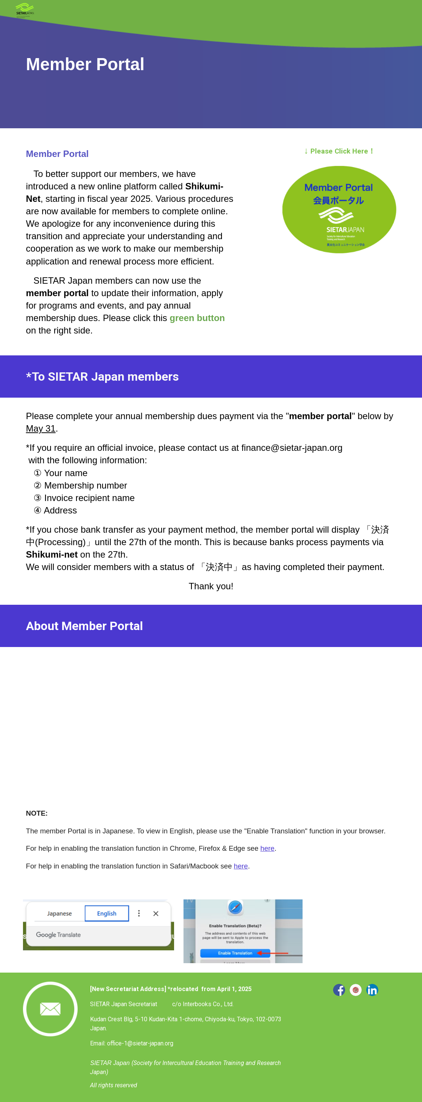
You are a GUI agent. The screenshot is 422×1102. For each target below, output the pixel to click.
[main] (211, 64)
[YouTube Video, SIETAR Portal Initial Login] (114, 718)
